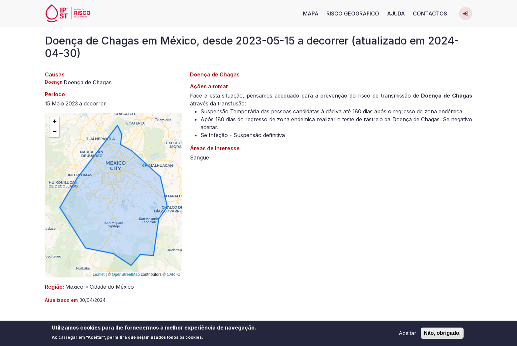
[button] (54, 122)
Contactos (430, 13)
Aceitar (407, 335)
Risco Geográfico (352, 13)
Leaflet (99, 274)
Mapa (311, 13)
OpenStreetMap (126, 274)
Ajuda (396, 13)
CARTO (173, 274)
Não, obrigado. (442, 334)
